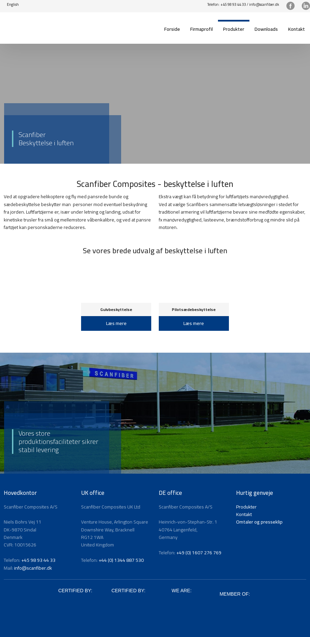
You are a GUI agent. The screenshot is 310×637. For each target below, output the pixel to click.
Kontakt (296, 29)
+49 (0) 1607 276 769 (198, 552)
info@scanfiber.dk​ (264, 4)
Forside (172, 29)
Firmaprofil (201, 29)
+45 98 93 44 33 (233, 4)
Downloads (266, 29)
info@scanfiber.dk (33, 568)
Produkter (233, 29)
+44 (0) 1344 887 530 (121, 560)
